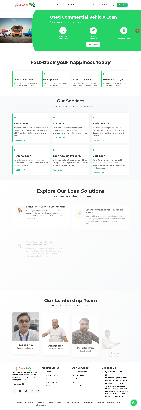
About (52, 5)
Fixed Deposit (81, 386)
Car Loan (79, 382)
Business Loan (81, 375)
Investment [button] (84, 5)
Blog (48, 379)
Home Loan (80, 379)
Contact (104, 6)
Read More (19, 140)
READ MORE (93, 44)
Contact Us (110, 402)
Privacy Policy (51, 382)
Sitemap (119, 402)
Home (44, 5)
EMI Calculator (71, 5)
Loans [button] (59, 5)
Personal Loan (81, 372)
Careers (95, 6)
